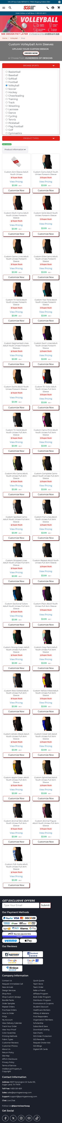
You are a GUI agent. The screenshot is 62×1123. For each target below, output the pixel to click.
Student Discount (40, 1007)
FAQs (4, 1016)
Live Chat (11, 1100)
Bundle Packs (8, 1000)
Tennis (12, 119)
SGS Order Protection (42, 1036)
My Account (7, 1020)
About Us (6, 1049)
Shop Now (6, 994)
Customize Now (16, 190)
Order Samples (8, 1003)
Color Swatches (9, 1033)
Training (13, 99)
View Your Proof (9, 1030)
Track (11, 102)
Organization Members (43, 1020)
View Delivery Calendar (12, 1023)
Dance (12, 113)
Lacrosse (13, 109)
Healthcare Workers (41, 1010)
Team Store (38, 984)
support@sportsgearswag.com (23, 1096)
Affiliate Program (40, 994)
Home (4, 38)
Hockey (12, 92)
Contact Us (7, 981)
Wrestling (14, 106)
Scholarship (38, 1023)
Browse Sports (31, 65)
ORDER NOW (31, 53)
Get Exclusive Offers (18, 900)
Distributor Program (42, 1000)
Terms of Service (9, 1065)
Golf (10, 130)
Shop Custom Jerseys (11, 997)
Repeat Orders (8, 1007)
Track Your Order (9, 1026)
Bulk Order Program (42, 997)
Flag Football (15, 126)
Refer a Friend (39, 990)
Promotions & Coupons (43, 1003)
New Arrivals (7, 987)
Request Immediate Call (12, 984)
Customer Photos (10, 1046)
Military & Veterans (41, 1013)
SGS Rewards (39, 1039)
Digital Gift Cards (40, 1049)
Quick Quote (38, 981)
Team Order (38, 987)
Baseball (13, 75)
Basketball (14, 72)
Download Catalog (41, 1030)
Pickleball (13, 123)
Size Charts (38, 1033)
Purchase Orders (9, 1010)
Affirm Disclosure (9, 1059)
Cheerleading (16, 95)
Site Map (5, 1056)
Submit (45, 905)
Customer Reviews (10, 1043)
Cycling (12, 116)
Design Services (9, 990)
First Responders (40, 1016)
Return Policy (8, 1052)
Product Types (31, 138)
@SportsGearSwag (20, 1106)
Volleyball (14, 38)
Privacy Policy (8, 1062)
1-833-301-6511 (16, 1088)
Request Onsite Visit (41, 1043)
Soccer (12, 89)
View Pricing (16, 181)
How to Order (8, 1013)
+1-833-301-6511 (40, 13)
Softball (12, 78)
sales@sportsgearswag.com (19, 1092)
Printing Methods (9, 1036)
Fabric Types (7, 1039)
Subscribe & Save (40, 1026)
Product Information (14, 149)
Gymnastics (15, 133)
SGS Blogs (37, 1046)
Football (13, 82)
